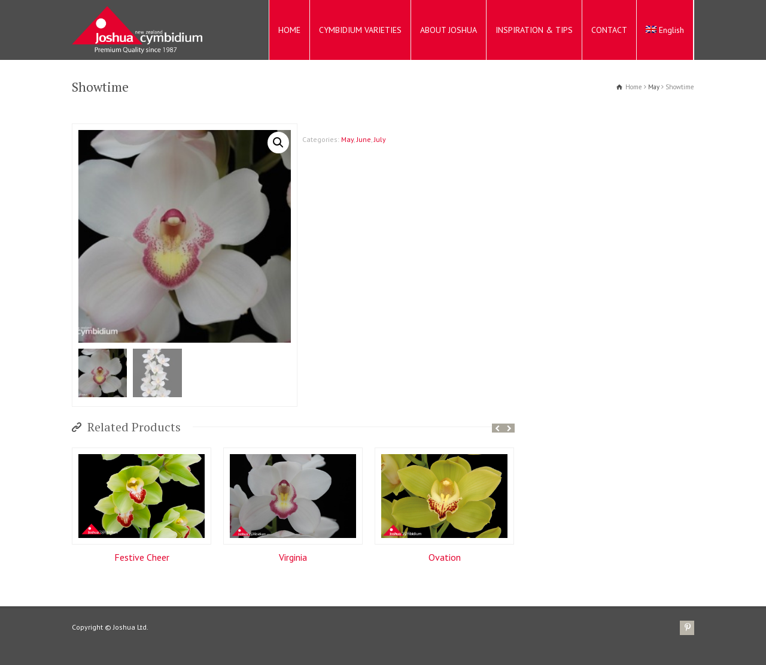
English (665, 30)
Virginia (293, 558)
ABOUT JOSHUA (448, 30)
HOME (289, 30)
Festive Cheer (141, 558)
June (364, 139)
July (380, 139)
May (653, 87)
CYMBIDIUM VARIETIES (360, 30)
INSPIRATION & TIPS (534, 30)
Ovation (444, 558)
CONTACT (609, 30)
